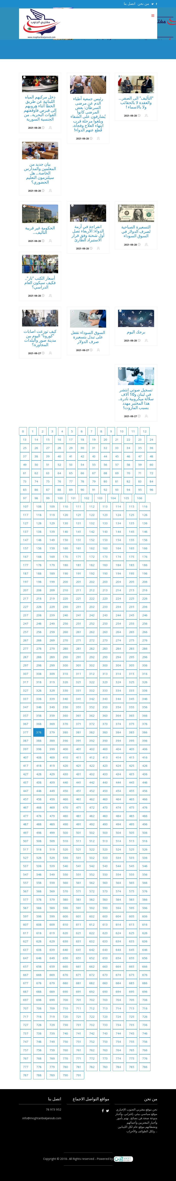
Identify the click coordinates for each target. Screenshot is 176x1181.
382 (91, 732)
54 (82, 464)
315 (131, 674)
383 (105, 732)
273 (105, 640)
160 (65, 548)
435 (131, 774)
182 (91, 565)
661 (78, 966)
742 (91, 1033)
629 (52, 941)
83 (140, 481)
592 (91, 908)
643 (105, 950)
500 (65, 833)
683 (105, 983)
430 (65, 774)
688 (38, 991)
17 (71, 439)
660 (65, 966)
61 (24, 473)
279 (52, 648)
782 (91, 1067)
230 (65, 607)
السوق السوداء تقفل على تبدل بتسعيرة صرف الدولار (88, 337)
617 (25, 933)
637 (25, 950)
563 (105, 883)
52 (59, 464)
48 (151, 456)
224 (118, 598)
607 (25, 924)
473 (105, 807)
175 (131, 557)
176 (144, 557)
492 (91, 824)
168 (38, 557)
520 (65, 849)
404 (118, 749)
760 (65, 1050)
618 (38, 933)
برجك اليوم (136, 332)
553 (105, 874)
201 (78, 582)
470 (65, 807)
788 (38, 1075)
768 (38, 1058)
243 (105, 615)
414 (118, 757)
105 (126, 498)
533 (105, 858)
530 (65, 858)
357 (25, 715)
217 (25, 598)
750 (65, 1041)
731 (78, 1025)
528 (38, 858)
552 (91, 874)
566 (144, 883)
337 (25, 699)
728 (38, 1025)
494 (118, 824)
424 (118, 765)
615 (131, 924)
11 (133, 431)
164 (118, 548)
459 (52, 799)
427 (25, 774)
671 (78, 975)
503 (105, 833)
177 (25, 565)
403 (105, 749)
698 (38, 1000)
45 (117, 456)
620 (65, 933)
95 (140, 490)
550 (65, 874)
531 (78, 858)
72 (151, 473)
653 (105, 958)
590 (65, 908)
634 (118, 941)
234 (118, 607)
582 (91, 899)
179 (52, 565)
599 (52, 916)
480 (65, 816)
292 (91, 657)
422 (91, 765)
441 (78, 782)
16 (59, 439)
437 (25, 782)
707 (25, 1008)
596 (144, 908)
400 (65, 749)
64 (59, 473)
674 (118, 975)
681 (78, 983)
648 (38, 958)
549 (52, 874)
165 (131, 548)
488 (38, 824)
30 (82, 448)
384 (118, 732)
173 (105, 557)
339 (52, 699)
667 (25, 975)
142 (91, 531)
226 (144, 598)
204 (118, 582)
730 (65, 1025)
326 (144, 682)
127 (25, 523)
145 (131, 531)
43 (94, 456)
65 (71, 473)
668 (38, 975)
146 (144, 531)
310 (65, 674)
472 (91, 807)
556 (144, 874)
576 (144, 891)
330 (65, 690)
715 (131, 1008)
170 (65, 557)
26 (36, 448)
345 (131, 699)
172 (91, 557)
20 (105, 439)
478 (38, 816)
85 (24, 490)
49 (24, 464)
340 (65, 699)
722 (91, 1016)
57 (117, 464)
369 (52, 724)
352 (91, 707)
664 (118, 966)
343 (105, 699)
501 (78, 833)
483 (105, 816)
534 (118, 858)
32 (105, 448)
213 (105, 590)
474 (118, 807)
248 (38, 623)
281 (78, 648)
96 (151, 490)
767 (25, 1058)
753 (105, 1041)
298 (38, 665)
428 (38, 774)
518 (38, 849)
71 (140, 473)
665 (131, 966)
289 (52, 657)
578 (38, 899)
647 (25, 958)
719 (52, 1016)
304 (118, 665)
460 (65, 799)
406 (144, 749)
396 (144, 740)
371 (78, 724)
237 (25, 615)
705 (131, 1000)
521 (78, 849)
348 (38, 707)
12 (144, 431)
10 (121, 431)
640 (65, 950)
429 (52, 774)
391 (78, 740)
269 (52, 640)
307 (25, 674)
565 (131, 883)
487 (25, 824)
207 (25, 590)
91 (94, 490)
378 (38, 732)
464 (118, 799)
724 (118, 1016)
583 (105, 899)
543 (105, 866)
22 (128, 439)
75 (48, 481)
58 (128, 464)
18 (82, 439)
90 (82, 490)
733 (105, 1025)
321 (78, 682)
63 (48, 473)
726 (144, 1016)
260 (65, 632)
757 (25, 1050)
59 (140, 464)
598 (38, 916)
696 (144, 991)
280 (65, 648)
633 (105, 941)
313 (105, 674)
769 (52, 1058)
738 (38, 1033)
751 (78, 1041)
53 (71, 464)
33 (117, 448)
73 (24, 481)
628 (38, 941)
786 (144, 1067)
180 (65, 565)
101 (73, 498)
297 (25, 665)
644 (118, 950)
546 (144, 866)
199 (52, 582)
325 (131, 682)
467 (25, 807)
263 (105, 632)
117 (25, 515)
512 (91, 841)
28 (59, 448)
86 (36, 490)
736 (144, 1025)
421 (78, 765)
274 (118, 640)
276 (144, 640)
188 (38, 573)
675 (131, 975)
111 (78, 506)
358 (38, 715)
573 (105, 891)
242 (91, 615)
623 (105, 933)
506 (144, 833)
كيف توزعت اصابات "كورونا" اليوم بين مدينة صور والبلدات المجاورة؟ (40, 338)
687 (25, 991)
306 (144, 665)
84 (151, 481)
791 (78, 1075)
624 (118, 933)
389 (52, 740)
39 (48, 456)
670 (65, 975)
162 (91, 548)
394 (118, 740)
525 (131, 849)
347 (25, 707)
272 (91, 640)
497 (25, 833)
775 (131, 1058)
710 (65, 1008)
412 (91, 757)
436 (144, 774)
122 (91, 515)
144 (118, 531)
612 (91, 924)
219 (52, 598)
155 (131, 540)
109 (52, 506)
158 (38, 548)
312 (91, 674)
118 (38, 515)
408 (38, 757)
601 (78, 916)
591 (78, 908)
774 (118, 1058)
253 (105, 623)
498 (38, 833)
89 (71, 490)
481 (78, 816)
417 (25, 765)
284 (118, 648)
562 (91, 883)
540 (65, 866)
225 (131, 598)
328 (38, 690)
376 (144, 724)
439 (52, 782)
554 (118, 874)
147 (25, 540)
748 (38, 1041)
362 (91, 715)
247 (25, 623)
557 (25, 883)
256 (144, 623)
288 (38, 657)
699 (52, 1000)
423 (105, 765)
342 (91, 699)
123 (105, 515)
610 (65, 924)
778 (38, 1067)
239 (52, 615)
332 (91, 690)
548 (38, 874)
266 (144, 632)
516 (144, 841)
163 (105, 548)
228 (38, 607)
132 (91, 523)
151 (78, 540)
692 (91, 991)
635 (131, 941)
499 (52, 833)
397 (25, 749)
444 (118, 782)
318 (38, 682)
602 (91, 916)
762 (91, 1050)
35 (140, 448)
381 (78, 732)
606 (144, 916)
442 (91, 782)
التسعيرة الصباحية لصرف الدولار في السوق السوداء (136, 231)
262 (91, 632)
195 (131, 573)
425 (131, 765)
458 (38, 799)
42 (82, 456)
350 (65, 707)
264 (118, 632)
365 (131, 715)
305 (131, 665)
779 (52, 1067)
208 (38, 590)
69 (117, 473)
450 (65, 791)
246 (144, 615)
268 (38, 640)
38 (36, 456)
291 (78, 657)
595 (131, 908)
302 (91, 665)
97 (24, 498)
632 (91, 941)
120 (65, 515)
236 (144, 607)
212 (91, 590)
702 (91, 1000)
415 (131, 757)
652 (91, 958)
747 (25, 1041)
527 (25, 858)
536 (144, 858)
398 (38, 749)
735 (131, 1025)
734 (118, 1025)
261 (78, 632)
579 (52, 899)
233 (105, 607)
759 (52, 1050)
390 (65, 740)
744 (118, 1033)
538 (38, 866)
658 (38, 966)
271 (78, 640)
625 (131, 933)
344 (118, 699)
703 (105, 1000)
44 (105, 456)
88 (59, 490)
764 (118, 1050)
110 (65, 506)
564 (118, 883)
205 (131, 582)
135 (131, 523)
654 (118, 958)
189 (52, 573)
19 (94, 439)
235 (131, 607)
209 (52, 590)
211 (78, 590)
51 (48, 464)
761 (78, 1050)
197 (25, 582)
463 (105, 799)
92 (105, 490)
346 (144, 699)
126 (144, 515)
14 (36, 439)
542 (91, 866)
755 (131, 1041)
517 (25, 849)
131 (78, 523)
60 (151, 464)
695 (131, 991)
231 (78, 607)
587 (25, 908)
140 (65, 531)
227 (25, 607)
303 (105, 665)
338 (38, 699)
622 (91, 933)
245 (131, 615)
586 (144, 899)
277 (25, 648)
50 (36, 464)
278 (38, 648)
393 (105, 740)
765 (131, 1050)
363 (105, 715)
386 (144, 732)
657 (25, 966)
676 (144, 975)
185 (131, 565)
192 (91, 573)
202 (91, 582)
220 (65, 598)
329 (52, 690)
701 (78, 1000)
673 (105, 975)
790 (65, 1075)
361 (78, 715)
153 (105, 540)
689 (52, 991)
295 (131, 657)
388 (38, 740)
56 (105, 464)
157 (25, 548)
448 (38, 791)
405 (131, 749)
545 (131, 866)
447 (25, 791)
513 (105, 841)
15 (48, 439)
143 (105, 531)
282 (91, 648)
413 (105, 757)
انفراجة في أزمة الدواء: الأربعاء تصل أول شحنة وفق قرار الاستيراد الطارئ (88, 233)
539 (52, 866)
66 (82, 473)
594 (118, 908)
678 (38, 983)
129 (52, 523)
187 (25, 573)
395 (131, 740)
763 (105, 1050)
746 (144, 1033)
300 (65, 665)
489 (52, 824)
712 (91, 1008)
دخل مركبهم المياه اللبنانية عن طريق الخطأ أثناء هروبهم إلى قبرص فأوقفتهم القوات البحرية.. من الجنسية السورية (40, 108)
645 (131, 950)
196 (144, 573)
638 (38, 950)
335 (131, 690)
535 (131, 858)
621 (78, 933)
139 (52, 531)
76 (59, 481)
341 (78, 699)
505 (131, 833)
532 (91, 858)
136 (144, 523)
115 (131, 506)
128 (38, 523)
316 (144, 674)
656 (144, 958)
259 (52, 632)
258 (38, 632)
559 (52, 883)
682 (91, 983)
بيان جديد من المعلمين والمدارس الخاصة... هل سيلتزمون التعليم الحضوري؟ (40, 173)
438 (38, 782)
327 (25, 690)
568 (38, 891)
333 (105, 690)
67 (94, 473)
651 (78, 958)
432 (91, 774)
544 (118, 866)
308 (38, 674)
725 (131, 1016)
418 (38, 765)
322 (91, 682)
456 (144, 791)
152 (91, 540)
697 (25, 1000)
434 (118, 774)
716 (144, 1008)
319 (52, 682)
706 (144, 1000)
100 (60, 498)
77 (71, 481)
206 (144, 582)
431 (78, 774)
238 (38, 615)
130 (65, 523)
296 (144, 657)
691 (78, 991)
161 (78, 548)
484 (118, 816)
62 (36, 473)
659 (52, 966)
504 (118, 833)
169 (52, 557)
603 (105, 916)
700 (65, 1000)
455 (131, 791)
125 (131, 515)
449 (52, 791)
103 (99, 498)
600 (65, 916)
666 (144, 966)
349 (52, 707)
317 (25, 682)
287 (25, 657)
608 (38, 924)
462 (91, 799)
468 (38, 807)
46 (128, 456)
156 (144, 540)
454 (118, 791)
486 (144, 816)
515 (131, 841)
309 (52, 674)
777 (25, 1067)
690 (65, 991)
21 (117, 439)
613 (105, 924)
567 (25, 891)
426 (144, 765)
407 (25, 757)
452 (91, 791)
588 (38, 908)
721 (78, 1016)
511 (78, 841)
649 (52, 958)
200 (65, 582)
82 (128, 481)
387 (25, 740)
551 (78, 874)
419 (52, 765)
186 (144, 565)
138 (38, 531)
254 (118, 623)
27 (48, 448)
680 (65, 983)
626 (144, 933)
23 (140, 439)
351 (78, 707)
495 (131, 824)
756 (144, 1041)
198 (38, 582)
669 (52, 975)
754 (118, 1041)
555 (131, 874)
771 (78, 1058)
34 (128, 448)
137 (25, 531)
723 (105, 1016)
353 (105, 707)
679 (52, 983)
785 (131, 1067)
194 (118, 573)
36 (151, 448)
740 (65, 1033)
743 (105, 1033)
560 (65, 883)
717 (25, 1016)
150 (65, 540)
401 (78, 749)
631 (78, 941)
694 (118, 991)
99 (48, 498)
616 (144, 924)
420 (65, 765)
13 (24, 439)
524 (118, 849)
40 (59, 456)
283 (105, 648)
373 (105, 724)
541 (78, 866)
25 (24, 448)
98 (36, 498)
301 (78, 665)
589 (52, 908)
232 (91, 607)
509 (52, 841)
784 (118, 1067)
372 (91, 724)
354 (118, 707)
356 (144, 707)
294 (118, 657)
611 (78, 924)
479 (52, 816)
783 (105, 1067)
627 (25, 941)
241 (78, 615)
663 (105, 966)
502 (91, 833)
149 (52, 540)
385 (131, 732)
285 (131, 648)
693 (105, 991)
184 (118, 565)
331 (78, 690)
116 (144, 506)
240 (65, 615)
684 (118, 983)
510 (65, 841)
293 (105, 657)
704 (118, 1000)
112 (91, 506)
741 (78, 1033)
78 (82, 481)
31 (94, 448)
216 (144, 590)
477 (25, 816)
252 (91, 623)
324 (118, 682)
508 (38, 841)
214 (118, 590)
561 (78, 883)
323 (105, 682)
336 (144, 690)
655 (131, 958)
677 (25, 983)
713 (105, 1008)
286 (144, 648)
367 (25, 724)
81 (117, 481)
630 (65, 941)
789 (52, 1075)
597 (25, 916)
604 (118, 916)
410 (65, 757)
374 (118, 724)
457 (25, 799)
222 (91, 598)
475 (131, 807)
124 (118, 515)
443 (105, 782)
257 (25, 632)
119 (52, 515)
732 (91, 1025)
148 (38, 540)
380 (65, 732)
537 (25, 866)
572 (91, 891)
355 (131, 707)
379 (52, 732)
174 (118, 557)
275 (131, 640)
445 (131, 782)
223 (105, 598)
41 (71, 456)
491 (78, 824)
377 (25, 732)
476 (144, 807)
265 (131, 632)
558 (38, 883)
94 (128, 490)
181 (78, 565)
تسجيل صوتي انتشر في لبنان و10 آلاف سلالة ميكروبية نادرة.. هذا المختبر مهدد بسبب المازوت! (136, 399)
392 (91, 740)
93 (117, 490)
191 (78, 573)
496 (144, 824)
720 (65, 1016)
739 (52, 1033)
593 (105, 908)
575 (131, 891)
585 (131, 899)
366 (144, 715)
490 (65, 824)
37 (24, 456)
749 (52, 1041)
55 (94, 464)
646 (144, 950)
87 (48, 490)
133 (105, 523)
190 (65, 573)
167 (25, 557)
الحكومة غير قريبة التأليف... (40, 230)
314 (118, 674)
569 (52, 891)
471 (78, 807)
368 (38, 724)
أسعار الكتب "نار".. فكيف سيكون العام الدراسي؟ (40, 282)
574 (118, 891)
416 (144, 757)
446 (144, 782)
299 (52, 665)
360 (65, 715)
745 (131, 1033)
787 (25, 1075)
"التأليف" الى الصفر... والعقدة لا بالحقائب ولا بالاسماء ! (136, 102)
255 (131, 623)
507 (25, 841)
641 (78, 950)
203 (105, 582)
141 (78, 531)
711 (78, 1008)
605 (131, 916)
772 (91, 1058)
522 (91, 849)
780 (65, 1067)
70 (128, 473)
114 (118, 506)
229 (52, 607)
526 (144, 849)
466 (144, 799)
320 (65, 682)
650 (65, 958)
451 (78, 791)
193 (105, 573)
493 (105, 824)
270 (65, 640)
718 (38, 1016)
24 (151, 439)
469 (52, 807)
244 (118, 615)
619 (52, 933)
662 (91, 966)
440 (65, 782)
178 (38, 565)
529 (52, 858)
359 (52, 715)
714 (118, 1008)
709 (52, 1008)
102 (86, 498)
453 (105, 791)
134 (118, 523)
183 (105, 565)
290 (65, 657)
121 (78, 515)
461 (78, 799)
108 (38, 506)
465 (131, 799)
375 (131, 724)
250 (65, 623)
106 (139, 498)
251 (78, 623)
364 (118, 715)
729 (52, 1025)
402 (91, 749)
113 (105, 506)
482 (91, 816)
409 (52, 757)
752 (91, 1041)
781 (78, 1067)
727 (25, 1025)
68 (105, 473)
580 (65, 899)
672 (91, 975)
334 (118, 690)
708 (38, 1008)
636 (144, 941)
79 (94, 481)
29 (71, 448)
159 (52, 548)
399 (52, 749)
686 (144, 983)
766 (144, 1050)
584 (118, 899)
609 (52, 924)
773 (105, 1058)
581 (78, 899)
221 (78, 598)
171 (78, 557)
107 (25, 506)
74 (36, 481)
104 (113, 498)
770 (65, 1058)
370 (65, 724)
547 (25, 874)
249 (52, 623)
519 (52, 849)
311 (78, 674)
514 (118, 841)
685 (131, 983)
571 (78, 891)
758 (38, 1050)
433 (105, 774)
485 (131, 816)
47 (140, 456)
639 (52, 950)
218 (38, 598)
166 (144, 548)
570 (65, 891)
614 (118, 924)
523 (105, 849)
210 (65, 590)
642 (91, 950)
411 (78, 757)
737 (25, 1033)
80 (105, 481)
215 (131, 590)
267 (25, 640)
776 (144, 1058)
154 (118, 540)
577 (25, 899)
